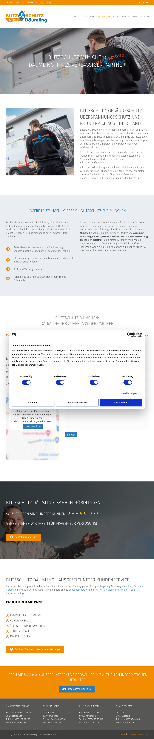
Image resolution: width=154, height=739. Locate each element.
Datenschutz (143, 734)
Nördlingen (12, 589)
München (127, 586)
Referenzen (123, 16)
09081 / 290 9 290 (23, 3)
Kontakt (145, 16)
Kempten (138, 586)
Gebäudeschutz (77, 589)
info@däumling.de (45, 3)
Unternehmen (104, 16)
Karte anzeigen (33, 426)
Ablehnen (33, 402)
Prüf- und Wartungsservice (28, 269)
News (135, 16)
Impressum (132, 734)
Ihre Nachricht (106, 412)
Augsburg (105, 586)
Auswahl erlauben (77, 402)
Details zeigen (129, 393)
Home (74, 16)
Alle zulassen (121, 402)
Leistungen (85, 16)
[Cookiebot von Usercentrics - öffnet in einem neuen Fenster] (129, 334)
